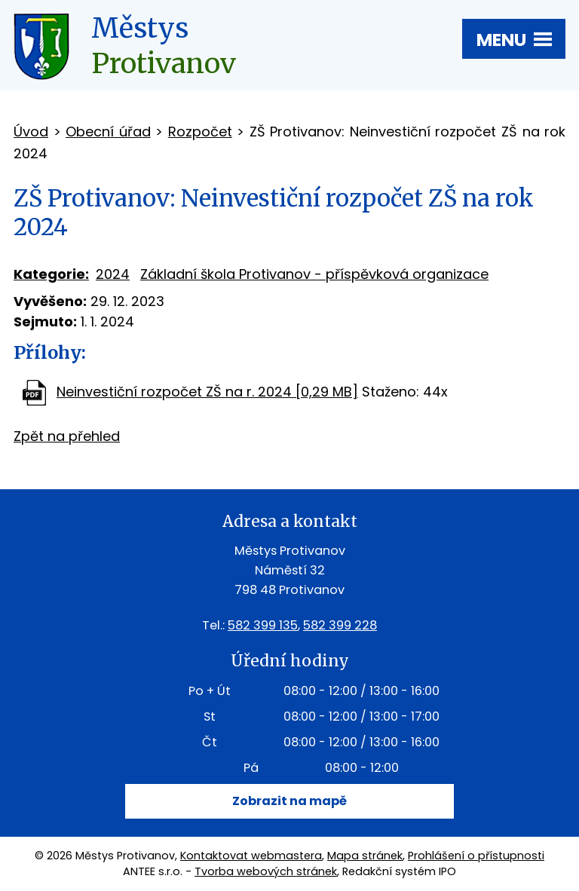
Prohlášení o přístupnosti (476, 855)
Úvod (31, 131)
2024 (113, 274)
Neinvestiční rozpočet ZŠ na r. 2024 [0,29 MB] (207, 391)
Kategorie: (51, 274)
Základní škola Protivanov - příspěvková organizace (314, 274)
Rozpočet (200, 131)
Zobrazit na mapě (289, 801)
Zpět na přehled (67, 436)
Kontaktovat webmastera (251, 855)
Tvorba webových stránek (266, 871)
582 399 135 (263, 625)
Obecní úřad (108, 131)
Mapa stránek (365, 855)
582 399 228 (340, 625)
